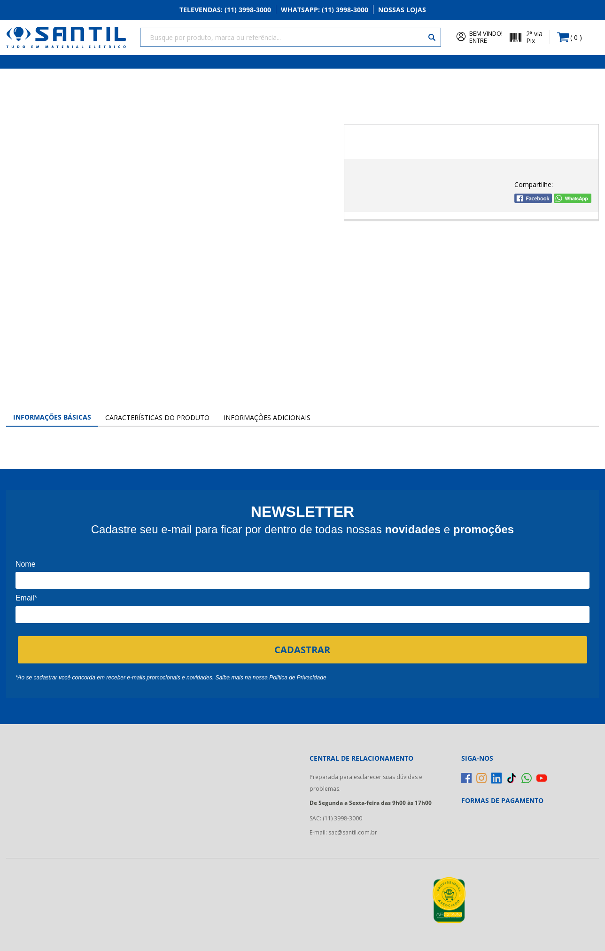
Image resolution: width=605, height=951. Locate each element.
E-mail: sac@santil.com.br (343, 832)
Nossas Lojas (402, 10)
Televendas (225, 10)
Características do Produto (157, 417)
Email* (26, 598)
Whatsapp (324, 10)
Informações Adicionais (267, 417)
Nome (26, 564)
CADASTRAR (302, 649)
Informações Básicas (52, 417)
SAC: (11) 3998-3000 (336, 818)
